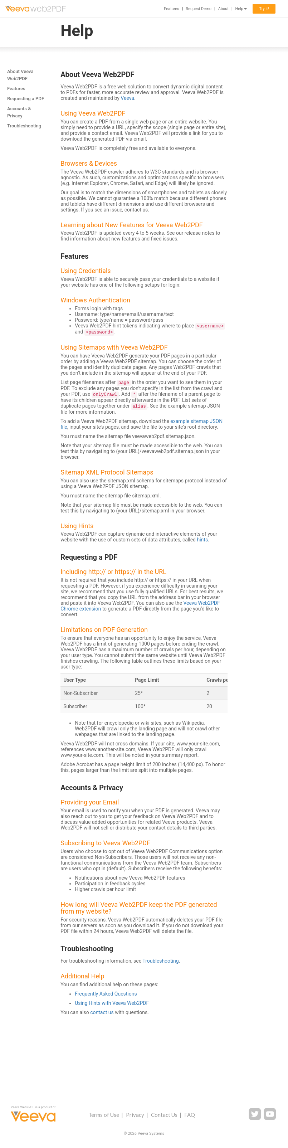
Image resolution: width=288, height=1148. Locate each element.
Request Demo (198, 8)
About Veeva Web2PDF (20, 75)
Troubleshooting (24, 125)
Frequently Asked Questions (106, 994)
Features (171, 8)
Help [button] (241, 8)
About (223, 8)
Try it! (264, 8)
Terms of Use (103, 1114)
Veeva (127, 98)
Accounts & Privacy (19, 112)
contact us (102, 1012)
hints (202, 540)
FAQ (189, 1114)
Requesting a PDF (25, 98)
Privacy (135, 1114)
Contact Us (164, 1114)
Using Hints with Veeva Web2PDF (112, 1003)
